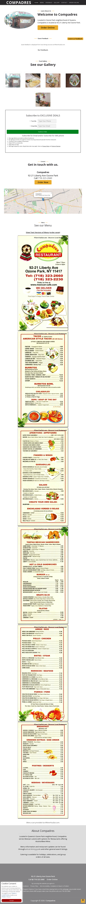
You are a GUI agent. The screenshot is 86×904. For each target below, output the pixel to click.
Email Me (33, 126)
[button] (43, 199)
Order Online (74, 2)
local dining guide (34, 849)
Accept (12, 900)
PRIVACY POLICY (6, 897)
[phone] (47, 121)
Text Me (33, 121)
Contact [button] (64, 2)
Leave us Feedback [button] (75, 41)
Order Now (43, 179)
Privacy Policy (45, 146)
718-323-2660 (43, 177)
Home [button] (36, 2)
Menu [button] (42, 2)
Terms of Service (56, 146)
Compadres (18, 2)
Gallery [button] (57, 2)
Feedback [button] (49, 2)
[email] (46, 126)
